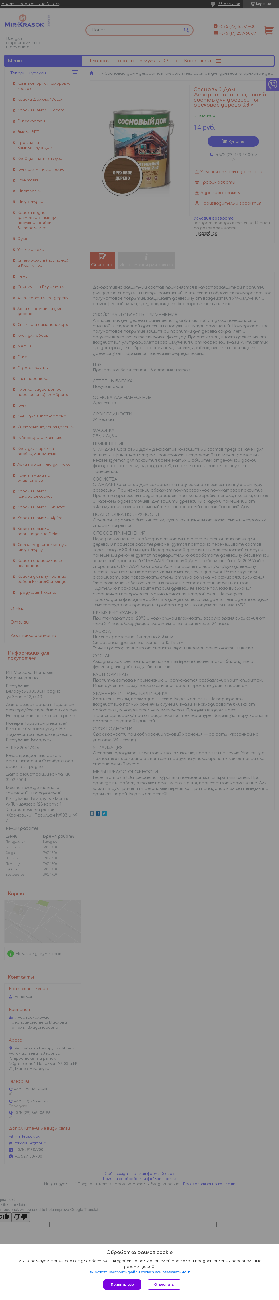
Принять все (122, 1284)
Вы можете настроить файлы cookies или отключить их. (137, 1272)
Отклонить (164, 1284)
